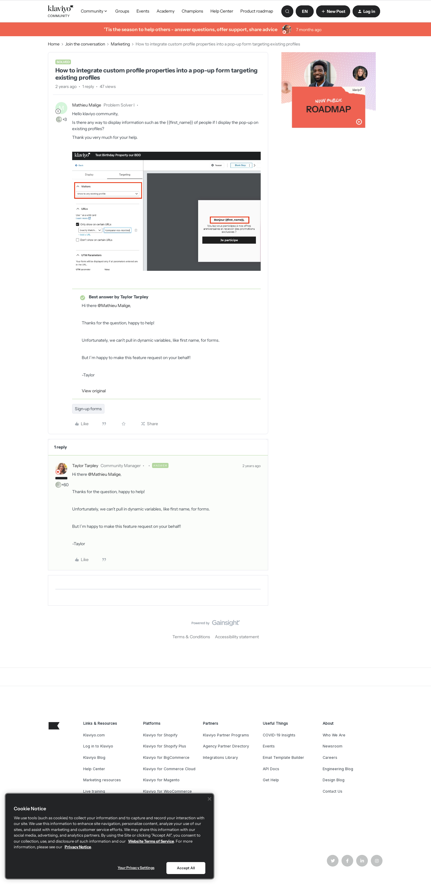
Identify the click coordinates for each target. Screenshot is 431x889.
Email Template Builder (283, 757)
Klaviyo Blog (94, 757)
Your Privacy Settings (136, 867)
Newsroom (332, 746)
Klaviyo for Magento (161, 780)
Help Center (221, 11)
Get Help (271, 780)
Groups (122, 11)
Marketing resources (102, 780)
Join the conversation (85, 44)
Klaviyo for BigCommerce (166, 757)
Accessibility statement (237, 636)
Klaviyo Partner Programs (226, 735)
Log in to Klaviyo (98, 746)
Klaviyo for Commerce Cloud (169, 769)
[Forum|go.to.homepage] (61, 11)
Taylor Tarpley (85, 465)
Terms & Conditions (191, 636)
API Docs (271, 769)
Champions (192, 11)
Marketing (120, 44)
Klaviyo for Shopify (160, 735)
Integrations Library (220, 757)
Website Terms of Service (151, 841)
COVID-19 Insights (279, 735)
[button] (305, 11)
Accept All (186, 868)
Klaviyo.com (94, 735)
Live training (94, 791)
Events (142, 11)
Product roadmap (256, 11)
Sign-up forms (88, 408)
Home (54, 44)
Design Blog (334, 780)
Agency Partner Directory (226, 746)
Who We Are (334, 735)
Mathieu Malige (86, 105)
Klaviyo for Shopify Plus (164, 746)
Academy (165, 11)
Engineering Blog (338, 769)
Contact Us (332, 791)
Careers (330, 757)
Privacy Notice (78, 846)
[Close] (209, 799)
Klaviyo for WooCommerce (167, 791)
